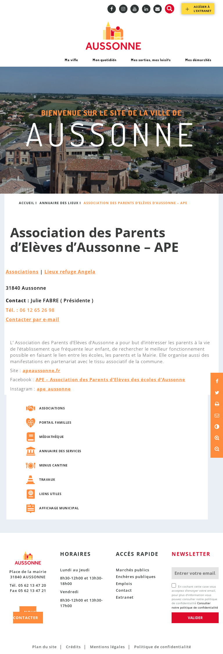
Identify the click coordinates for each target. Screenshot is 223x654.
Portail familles (55, 422)
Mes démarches (198, 61)
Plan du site (44, 646)
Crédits (73, 646)
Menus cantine (53, 465)
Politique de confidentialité (162, 646)
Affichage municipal (59, 508)
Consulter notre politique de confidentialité (195, 605)
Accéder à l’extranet (202, 9)
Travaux (47, 479)
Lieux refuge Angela (70, 271)
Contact (124, 590)
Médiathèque (51, 436)
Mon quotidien (104, 61)
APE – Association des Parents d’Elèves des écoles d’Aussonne (110, 379)
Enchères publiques (136, 576)
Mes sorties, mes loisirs (151, 61)
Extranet (125, 597)
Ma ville (71, 61)
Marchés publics (132, 569)
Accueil (26, 203)
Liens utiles (50, 494)
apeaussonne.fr (41, 370)
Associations (22, 271)
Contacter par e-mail (32, 319)
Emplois (124, 583)
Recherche (169, 8)
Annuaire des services (60, 451)
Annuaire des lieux (58, 203)
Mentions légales (107, 646)
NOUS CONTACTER (25, 614)
